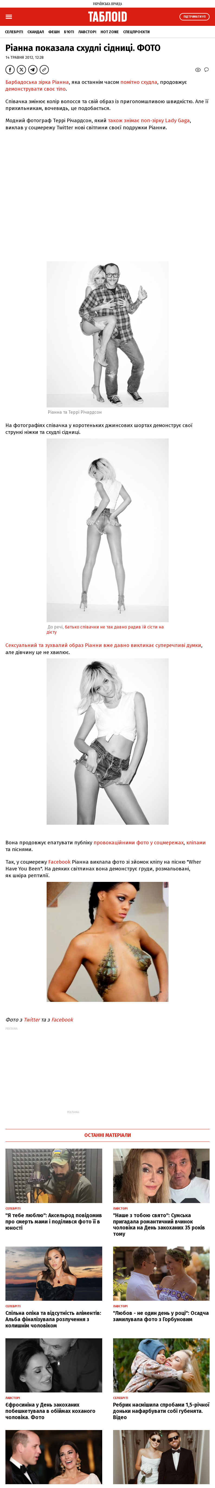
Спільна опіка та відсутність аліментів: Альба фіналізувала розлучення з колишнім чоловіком (53, 1319)
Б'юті (69, 32)
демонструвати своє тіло (35, 89)
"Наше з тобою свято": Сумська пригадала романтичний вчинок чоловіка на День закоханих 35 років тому (159, 1224)
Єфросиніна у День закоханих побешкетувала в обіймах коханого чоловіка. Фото (50, 1411)
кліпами (196, 842)
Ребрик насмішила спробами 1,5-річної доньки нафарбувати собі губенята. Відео (161, 1411)
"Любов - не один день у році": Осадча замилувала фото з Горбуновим (161, 1316)
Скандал (35, 32)
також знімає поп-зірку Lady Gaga (149, 120)
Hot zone (110, 32)
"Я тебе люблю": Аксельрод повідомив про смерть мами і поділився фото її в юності (53, 1221)
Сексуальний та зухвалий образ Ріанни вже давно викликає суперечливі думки (103, 645)
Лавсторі (87, 32)
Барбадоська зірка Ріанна (37, 82)
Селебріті (14, 32)
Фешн (54, 32)
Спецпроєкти (136, 32)
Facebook (59, 862)
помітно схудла (138, 82)
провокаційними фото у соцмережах (139, 842)
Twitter (32, 1020)
